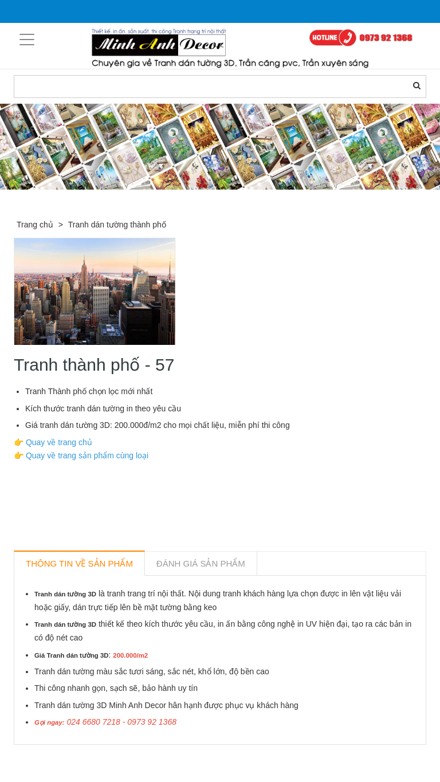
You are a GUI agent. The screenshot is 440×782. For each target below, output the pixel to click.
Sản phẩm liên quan (76, 758)
